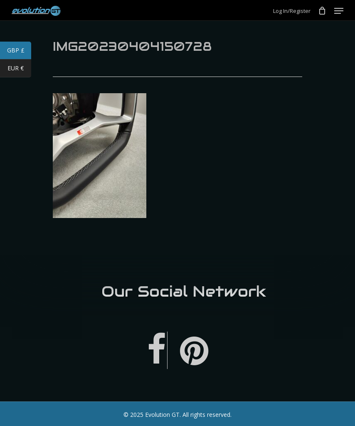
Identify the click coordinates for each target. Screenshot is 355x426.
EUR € (19, 69)
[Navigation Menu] (338, 11)
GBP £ (19, 51)
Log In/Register (292, 11)
